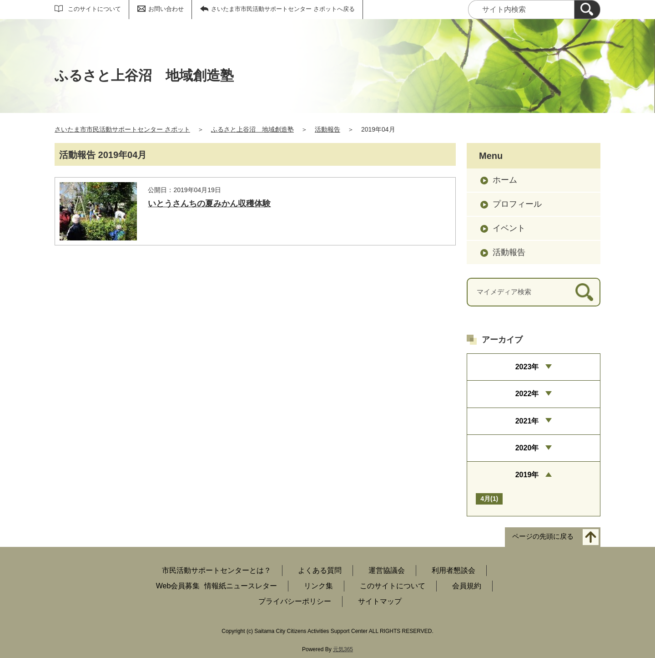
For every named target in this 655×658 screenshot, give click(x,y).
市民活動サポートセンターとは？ (216, 570)
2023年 (527, 367)
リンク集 (318, 586)
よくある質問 (320, 570)
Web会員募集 (178, 586)
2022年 (527, 394)
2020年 (527, 448)
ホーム (505, 179)
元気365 (343, 649)
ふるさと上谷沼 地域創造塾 (252, 129)
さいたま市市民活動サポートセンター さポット (122, 129)
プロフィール (517, 204)
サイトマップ (380, 601)
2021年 (527, 421)
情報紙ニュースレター (240, 586)
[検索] (587, 9)
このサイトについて (94, 8)
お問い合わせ (166, 8)
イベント (509, 228)
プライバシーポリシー (294, 601)
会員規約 (466, 586)
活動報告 (327, 129)
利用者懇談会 (453, 570)
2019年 (527, 475)
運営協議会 (386, 570)
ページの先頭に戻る (543, 536)
